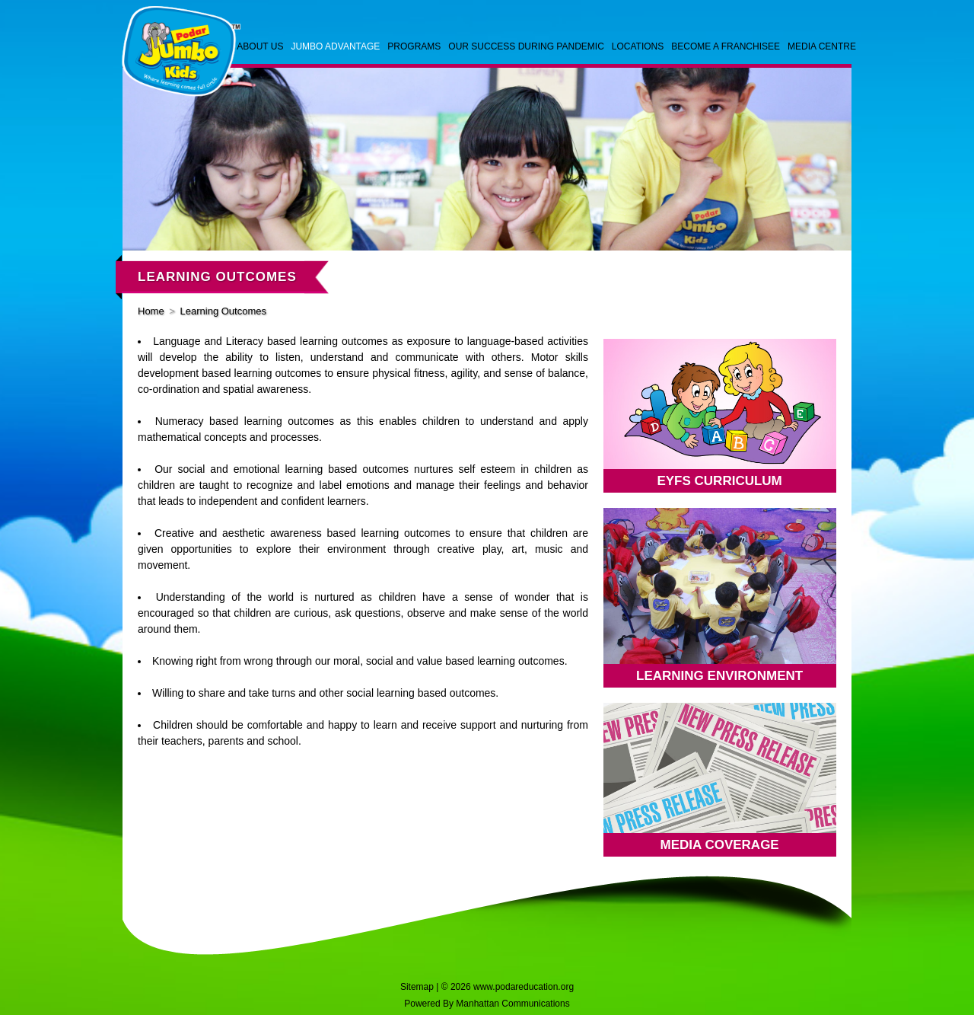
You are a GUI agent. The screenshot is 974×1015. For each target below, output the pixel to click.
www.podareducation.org (523, 986)
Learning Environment (719, 676)
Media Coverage (719, 845)
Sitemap (417, 986)
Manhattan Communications (512, 1003)
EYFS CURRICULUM (719, 481)
